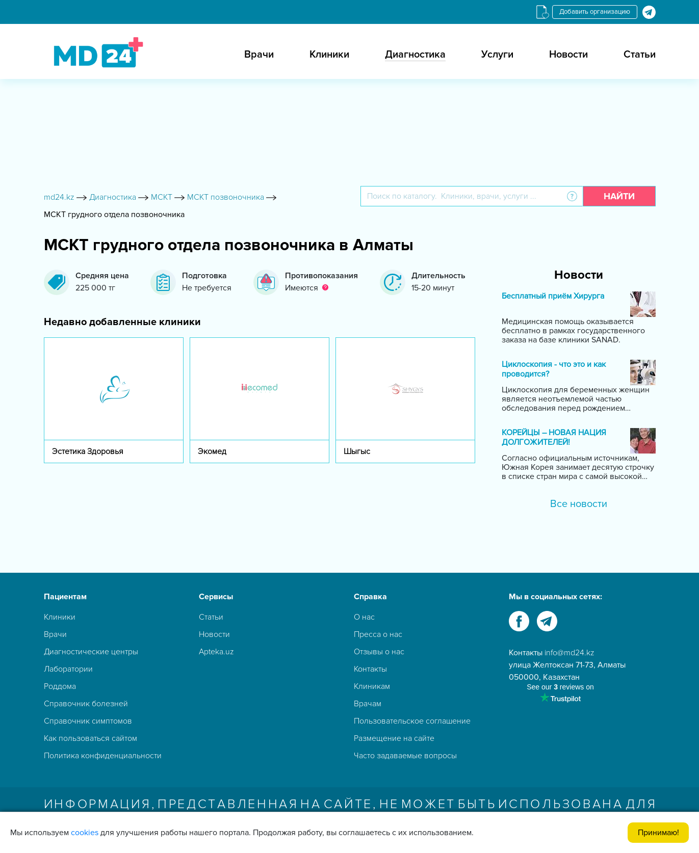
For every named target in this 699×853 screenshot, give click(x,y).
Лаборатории (68, 669)
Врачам (367, 704)
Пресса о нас (378, 634)
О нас (364, 617)
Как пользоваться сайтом (90, 738)
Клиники (329, 54)
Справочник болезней (86, 704)
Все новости (578, 504)
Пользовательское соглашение (412, 721)
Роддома (60, 686)
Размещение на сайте (394, 738)
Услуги (497, 54)
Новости (568, 54)
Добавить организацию (594, 12)
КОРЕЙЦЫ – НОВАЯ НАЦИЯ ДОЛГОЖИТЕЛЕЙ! (554, 437)
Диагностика (415, 54)
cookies (84, 833)
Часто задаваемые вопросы (405, 756)
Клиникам (372, 686)
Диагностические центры (91, 652)
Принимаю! (658, 833)
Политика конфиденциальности (103, 756)
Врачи (259, 54)
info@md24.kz (569, 653)
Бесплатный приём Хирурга (553, 296)
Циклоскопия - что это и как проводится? (554, 369)
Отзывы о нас (379, 652)
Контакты (370, 669)
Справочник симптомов (88, 721)
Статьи (640, 54)
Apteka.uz (216, 652)
